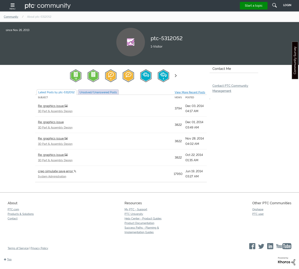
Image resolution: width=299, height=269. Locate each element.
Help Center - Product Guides (143, 218)
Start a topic (254, 5)
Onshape (257, 209)
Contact (13, 218)
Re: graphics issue (51, 106)
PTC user (258, 214)
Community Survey (295, 60)
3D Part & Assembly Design (55, 111)
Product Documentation (139, 223)
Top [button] (9, 259)
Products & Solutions (21, 214)
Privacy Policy (39, 248)
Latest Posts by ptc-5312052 (56, 92)
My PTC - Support (136, 209)
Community (11, 16)
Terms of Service (18, 248)
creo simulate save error (56, 171)
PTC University (134, 214)
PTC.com (13, 209)
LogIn (287, 5)
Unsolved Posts (98, 92)
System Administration (52, 176)
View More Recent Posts (190, 92)
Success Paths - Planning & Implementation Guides (142, 230)
